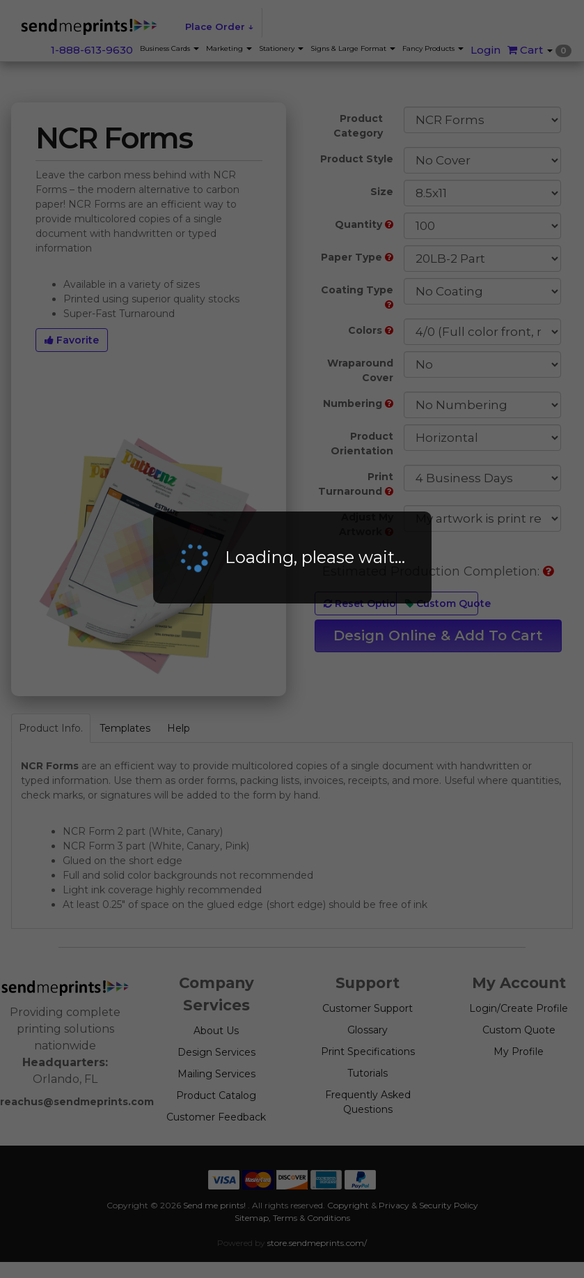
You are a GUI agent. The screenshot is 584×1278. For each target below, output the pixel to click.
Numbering (358, 403)
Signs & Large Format (352, 48)
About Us (216, 1030)
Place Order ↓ (219, 26)
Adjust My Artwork (366, 524)
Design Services (216, 1052)
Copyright (348, 1205)
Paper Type (357, 257)
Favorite (72, 340)
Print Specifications (368, 1051)
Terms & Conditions (311, 1217)
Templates (125, 728)
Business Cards (169, 48)
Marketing (229, 48)
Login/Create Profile (518, 1008)
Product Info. (51, 728)
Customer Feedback (216, 1117)
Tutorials (367, 1073)
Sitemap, (253, 1217)
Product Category (358, 125)
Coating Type (357, 296)
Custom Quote (441, 603)
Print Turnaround (355, 484)
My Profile (519, 1051)
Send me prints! (214, 1205)
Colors (370, 330)
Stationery (281, 48)
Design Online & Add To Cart (438, 635)
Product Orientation (362, 443)
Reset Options (360, 603)
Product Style (356, 159)
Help (178, 728)
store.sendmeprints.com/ (317, 1243)
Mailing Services (216, 1074)
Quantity (364, 224)
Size (381, 191)
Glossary (367, 1030)
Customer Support (367, 1008)
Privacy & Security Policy (428, 1205)
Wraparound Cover (360, 370)
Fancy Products (433, 48)
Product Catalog (216, 1095)
